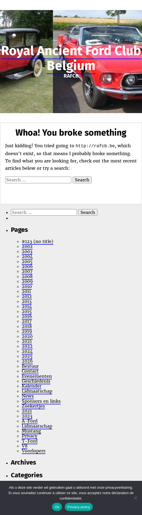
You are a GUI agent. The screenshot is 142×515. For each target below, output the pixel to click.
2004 (27, 256)
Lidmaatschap (37, 391)
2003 (27, 251)
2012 (27, 296)
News (28, 396)
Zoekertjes (33, 406)
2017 (27, 321)
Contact (30, 371)
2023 (27, 416)
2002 (27, 246)
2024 (27, 351)
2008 (27, 276)
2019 (27, 331)
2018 (27, 326)
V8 (24, 446)
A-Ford (30, 421)
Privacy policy (78, 507)
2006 (27, 266)
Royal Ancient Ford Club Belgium (71, 58)
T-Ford (30, 441)
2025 (27, 356)
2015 (27, 311)
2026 (27, 361)
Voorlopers (33, 450)
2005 (27, 261)
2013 (27, 301)
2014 (27, 306)
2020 (27, 336)
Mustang (31, 431)
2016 (27, 316)
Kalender (31, 386)
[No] (135, 498)
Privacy (29, 436)
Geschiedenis (36, 381)
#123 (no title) (37, 241)
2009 (27, 281)
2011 (26, 291)
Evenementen (37, 376)
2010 (27, 286)
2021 (27, 341)
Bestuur (30, 366)
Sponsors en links (41, 401)
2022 (27, 346)
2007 (27, 271)
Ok (57, 507)
